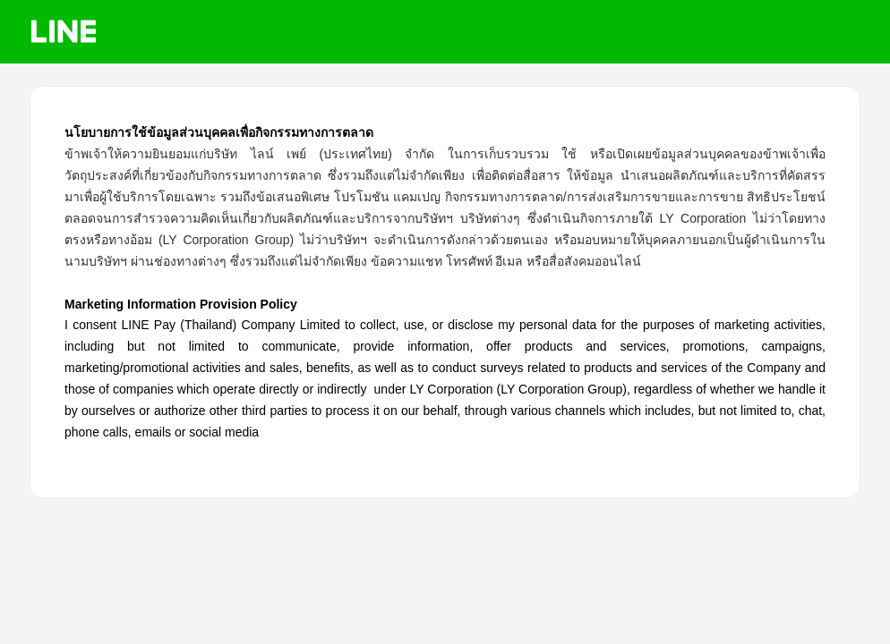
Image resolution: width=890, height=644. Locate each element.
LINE (63, 31)
